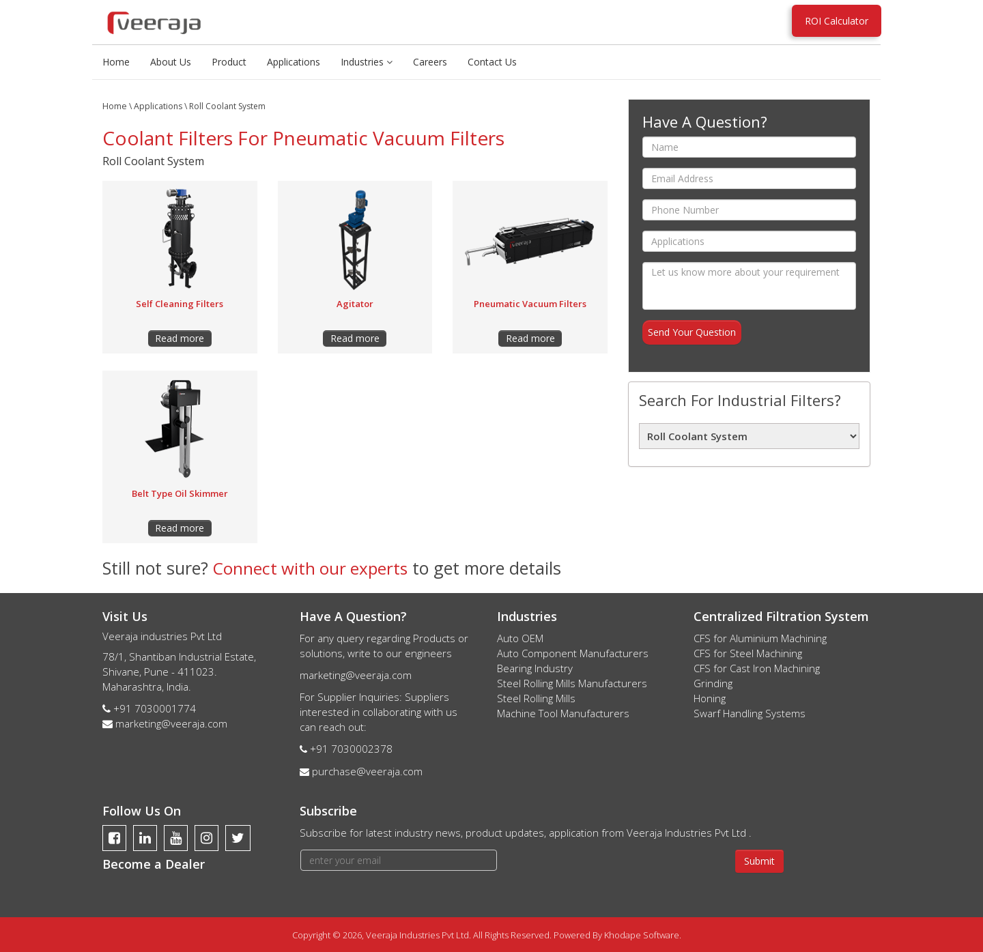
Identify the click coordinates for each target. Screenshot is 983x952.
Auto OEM (520, 637)
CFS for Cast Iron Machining (757, 667)
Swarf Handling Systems (750, 712)
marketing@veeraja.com (171, 723)
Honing (710, 697)
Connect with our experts (312, 567)
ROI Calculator (836, 20)
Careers (430, 61)
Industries (367, 61)
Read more (179, 338)
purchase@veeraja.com (367, 770)
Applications (293, 61)
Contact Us (492, 61)
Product (229, 61)
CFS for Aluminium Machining (760, 637)
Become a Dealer (153, 863)
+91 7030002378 (351, 748)
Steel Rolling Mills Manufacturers (572, 682)
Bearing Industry (535, 667)
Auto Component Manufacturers (573, 652)
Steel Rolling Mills (536, 697)
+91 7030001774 (154, 708)
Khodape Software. (642, 934)
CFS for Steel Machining (748, 652)
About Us (170, 61)
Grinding (713, 682)
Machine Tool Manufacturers (563, 712)
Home (116, 61)
